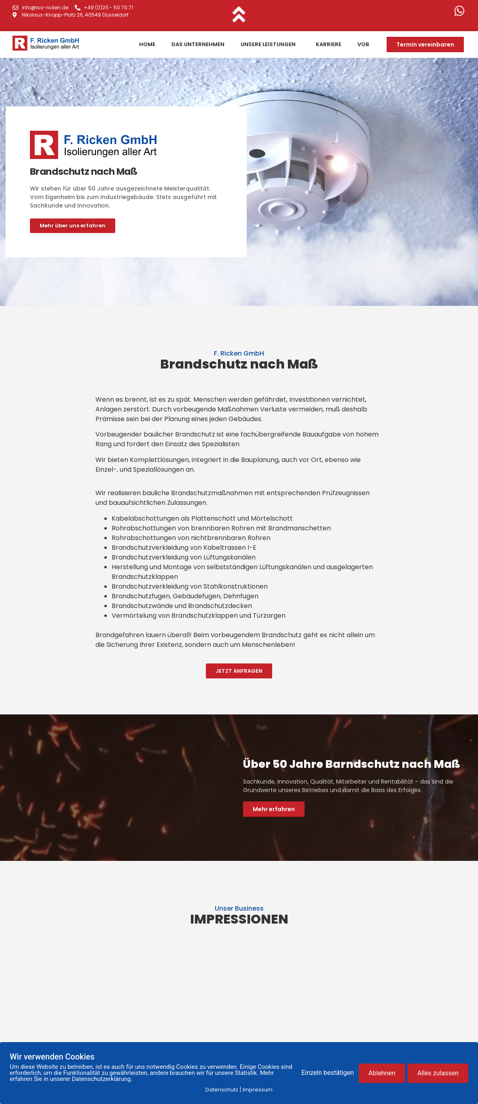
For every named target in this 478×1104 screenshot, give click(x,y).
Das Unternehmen (197, 44)
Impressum (258, 1089)
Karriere (328, 44)
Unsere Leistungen (270, 44)
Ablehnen (382, 1073)
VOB (363, 44)
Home (147, 44)
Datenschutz (221, 1089)
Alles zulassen (438, 1073)
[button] (425, 44)
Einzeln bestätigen (327, 1073)
